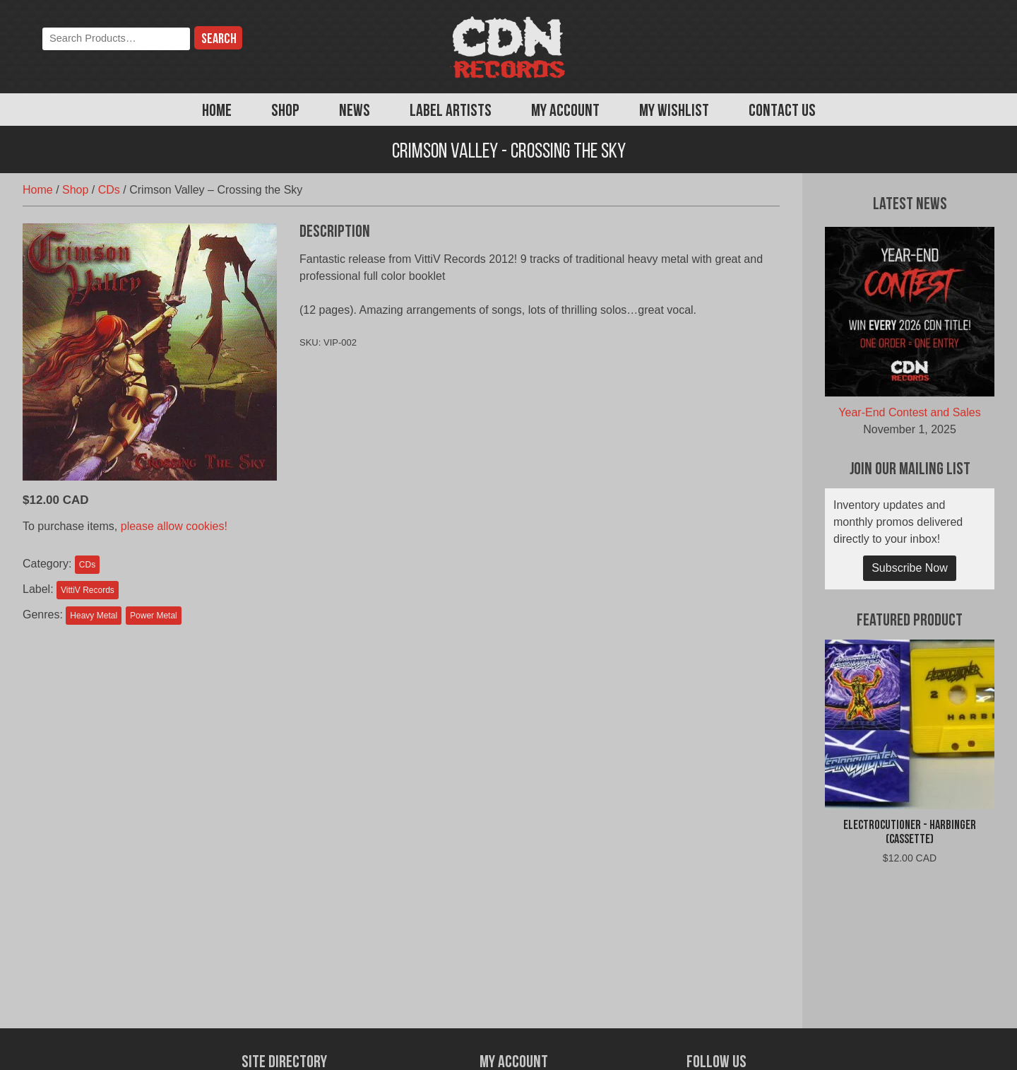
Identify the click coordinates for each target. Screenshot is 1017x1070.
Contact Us (782, 111)
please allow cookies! (174, 526)
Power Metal (153, 616)
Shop (285, 111)
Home (217, 111)
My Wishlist (674, 111)
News (354, 111)
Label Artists (451, 111)
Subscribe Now (910, 568)
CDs (109, 190)
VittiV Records (87, 590)
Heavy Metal (93, 616)
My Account (565, 111)
